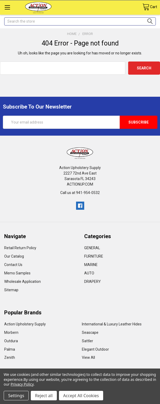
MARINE (91, 265)
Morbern (11, 332)
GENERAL (92, 248)
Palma (9, 349)
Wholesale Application (22, 281)
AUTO (89, 273)
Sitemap (11, 290)
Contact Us (13, 265)
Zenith (9, 357)
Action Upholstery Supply (25, 324)
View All (88, 357)
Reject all (44, 395)
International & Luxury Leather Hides (112, 324)
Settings (16, 395)
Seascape (90, 332)
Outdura (11, 341)
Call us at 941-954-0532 (80, 193)
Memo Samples (17, 273)
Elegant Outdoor (95, 349)
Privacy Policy (22, 384)
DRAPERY (92, 281)
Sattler (87, 341)
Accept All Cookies (81, 395)
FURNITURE (93, 256)
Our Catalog (14, 256)
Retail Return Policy (20, 248)
